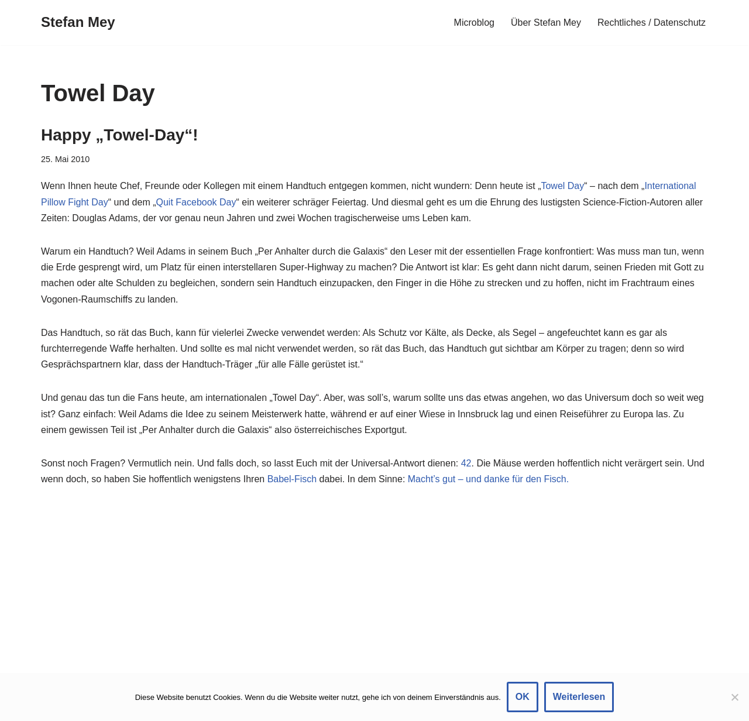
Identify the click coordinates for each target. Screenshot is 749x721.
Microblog (474, 23)
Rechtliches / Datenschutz (651, 23)
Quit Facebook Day (196, 202)
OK (523, 697)
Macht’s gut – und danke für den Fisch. (488, 479)
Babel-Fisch (292, 479)
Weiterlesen (579, 697)
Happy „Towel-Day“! (119, 135)
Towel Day (562, 186)
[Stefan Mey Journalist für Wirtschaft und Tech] (78, 23)
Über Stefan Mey (546, 23)
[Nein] (734, 697)
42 (466, 463)
